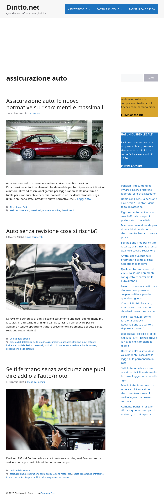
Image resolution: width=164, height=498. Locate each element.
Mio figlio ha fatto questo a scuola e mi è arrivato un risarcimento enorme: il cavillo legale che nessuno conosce (137, 393)
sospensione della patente (20, 348)
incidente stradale (15, 345)
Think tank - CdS (18, 207)
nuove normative (51, 210)
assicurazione (17, 473)
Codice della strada (20, 338)
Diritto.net (22, 7)
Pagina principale (111, 9)
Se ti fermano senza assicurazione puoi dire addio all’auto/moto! (55, 372)
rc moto (19, 477)
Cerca (151, 78)
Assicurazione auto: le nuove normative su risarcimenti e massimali (54, 104)
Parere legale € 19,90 (142, 9)
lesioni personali (34, 345)
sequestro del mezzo (58, 477)
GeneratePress (48, 493)
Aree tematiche (81, 9)
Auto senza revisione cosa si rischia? (52, 231)
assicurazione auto (19, 210)
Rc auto (67, 345)
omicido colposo (53, 345)
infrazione (98, 473)
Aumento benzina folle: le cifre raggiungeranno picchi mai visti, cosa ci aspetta (138, 410)
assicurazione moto (56, 473)
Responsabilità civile (35, 477)
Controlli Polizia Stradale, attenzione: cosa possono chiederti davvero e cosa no (138, 307)
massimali (36, 210)
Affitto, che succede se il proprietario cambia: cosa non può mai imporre (137, 259)
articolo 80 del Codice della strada (27, 341)
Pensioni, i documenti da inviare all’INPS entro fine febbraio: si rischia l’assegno (138, 189)
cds (69, 473)
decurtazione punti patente (81, 341)
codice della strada (82, 473)
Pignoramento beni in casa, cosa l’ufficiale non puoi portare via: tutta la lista (138, 216)
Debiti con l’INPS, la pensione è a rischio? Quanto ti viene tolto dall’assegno (139, 203)
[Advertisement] (82, 41)
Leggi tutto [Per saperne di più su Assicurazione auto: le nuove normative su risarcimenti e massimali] (84, 199)
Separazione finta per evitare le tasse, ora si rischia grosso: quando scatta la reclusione (139, 246)
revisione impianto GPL (84, 345)
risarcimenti (68, 210)
